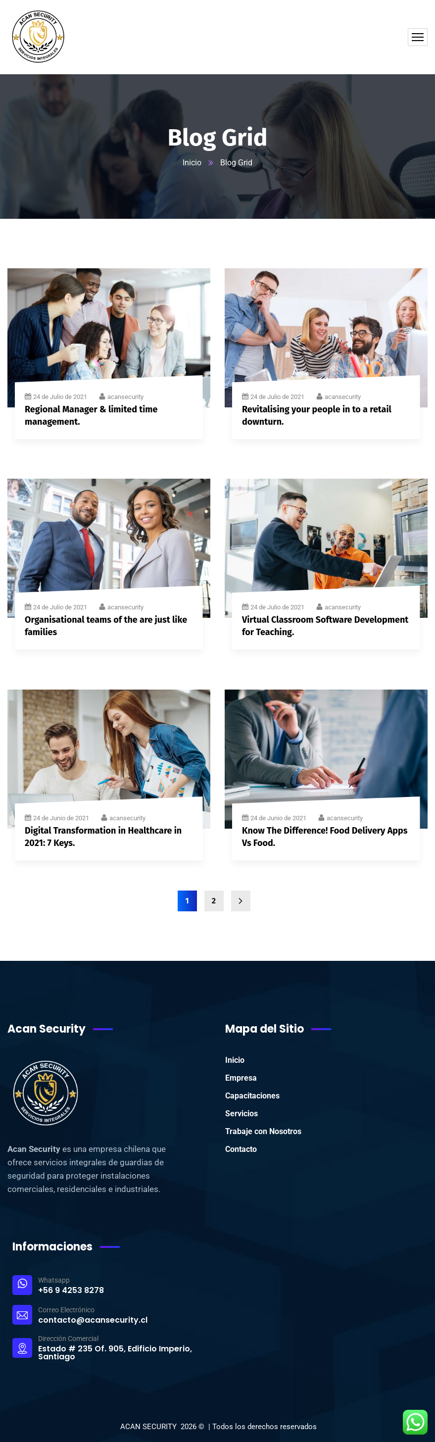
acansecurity (125, 396)
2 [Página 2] (214, 900)
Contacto (241, 1149)
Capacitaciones (252, 1095)
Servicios (241, 1113)
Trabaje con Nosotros (263, 1131)
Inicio (192, 162)
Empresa (241, 1078)
